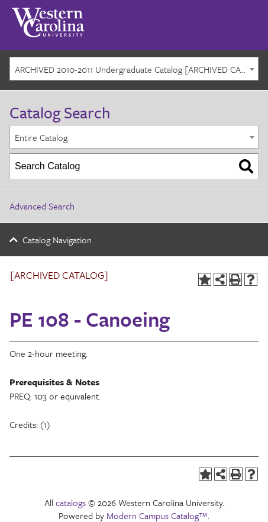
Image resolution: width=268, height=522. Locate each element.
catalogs (71, 502)
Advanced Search (42, 205)
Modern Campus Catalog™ (157, 515)
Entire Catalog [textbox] (41, 137)
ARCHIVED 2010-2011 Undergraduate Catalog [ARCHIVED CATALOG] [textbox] (136, 69)
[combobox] (134, 68)
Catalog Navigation (57, 239)
